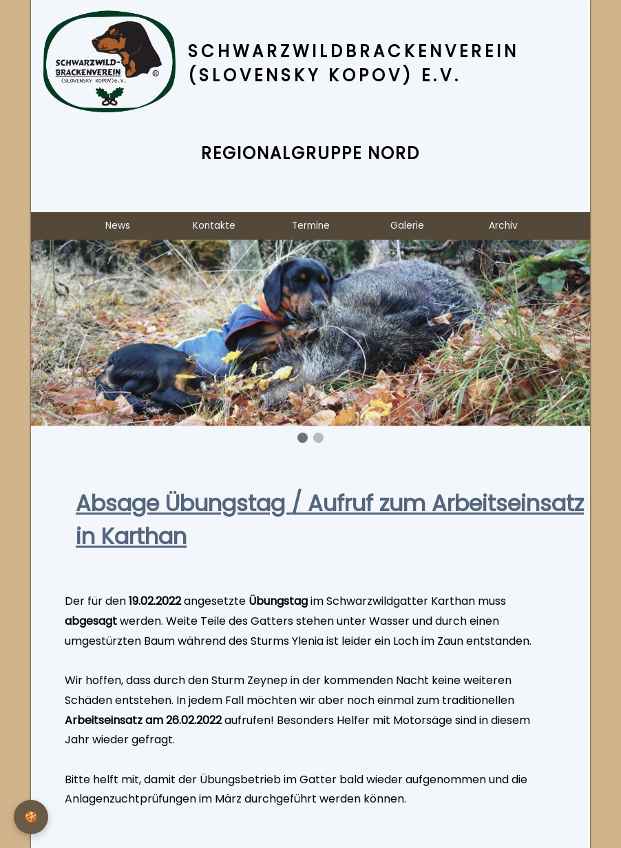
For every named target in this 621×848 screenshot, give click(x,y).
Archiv (503, 225)
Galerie (407, 225)
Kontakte (214, 225)
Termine (311, 225)
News (117, 225)
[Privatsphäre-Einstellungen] (31, 817)
